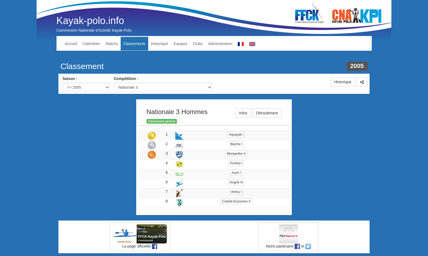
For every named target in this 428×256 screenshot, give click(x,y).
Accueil (71, 43)
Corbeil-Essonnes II (236, 201)
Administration (220, 43)
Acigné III (236, 182)
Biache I (236, 144)
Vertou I (236, 192)
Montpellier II (236, 154)
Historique (159, 43)
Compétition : (126, 78)
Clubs (198, 43)
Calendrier (91, 43)
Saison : (70, 78)
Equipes (181, 43)
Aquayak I (236, 134)
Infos (243, 113)
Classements (134, 43)
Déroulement (267, 113)
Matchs (112, 43)
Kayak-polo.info (90, 20)
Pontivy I (236, 163)
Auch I (236, 173)
